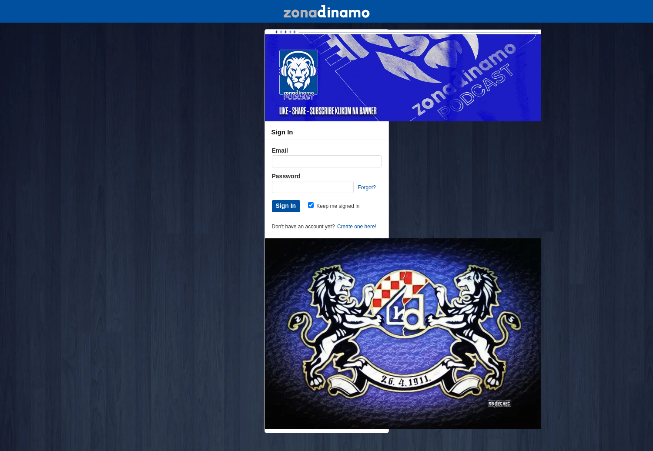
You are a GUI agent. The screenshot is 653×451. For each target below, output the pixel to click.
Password (286, 176)
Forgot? (367, 187)
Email (280, 150)
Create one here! (356, 227)
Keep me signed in (334, 206)
